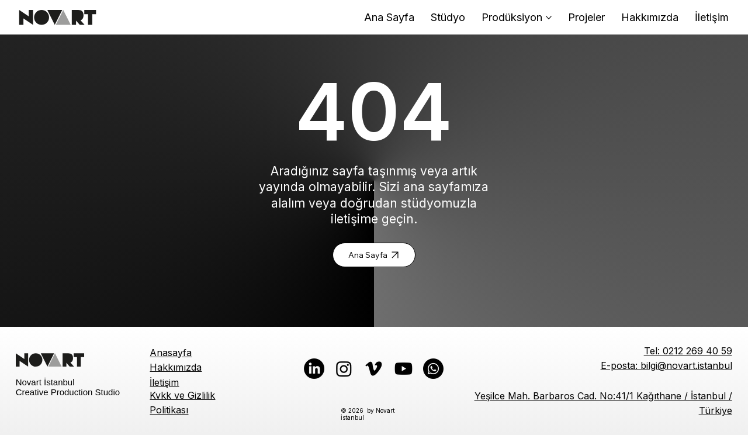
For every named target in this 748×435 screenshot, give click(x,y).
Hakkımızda (176, 367)
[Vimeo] (373, 368)
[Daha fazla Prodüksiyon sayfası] (549, 17)
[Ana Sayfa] (374, 255)
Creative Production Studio (68, 392)
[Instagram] (344, 368)
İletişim (164, 382)
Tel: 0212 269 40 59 (688, 351)
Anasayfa (171, 352)
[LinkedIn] (314, 368)
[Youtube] (403, 368)
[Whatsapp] (433, 368)
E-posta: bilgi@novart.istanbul (666, 365)
